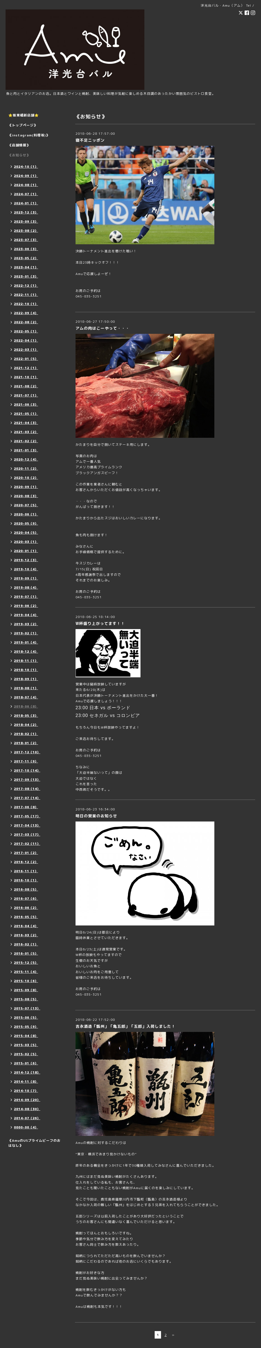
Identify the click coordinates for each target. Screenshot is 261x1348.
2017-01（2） (26, 853)
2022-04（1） (26, 340)
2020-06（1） (26, 514)
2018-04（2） (26, 725)
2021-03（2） (26, 432)
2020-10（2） (26, 477)
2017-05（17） (27, 816)
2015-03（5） (26, 1045)
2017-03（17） (27, 834)
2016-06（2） (26, 908)
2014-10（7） (26, 1090)
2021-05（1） (26, 413)
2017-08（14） (27, 789)
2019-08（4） (26, 587)
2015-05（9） (26, 1026)
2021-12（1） (26, 368)
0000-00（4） (26, 1127)
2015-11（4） (26, 972)
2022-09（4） (26, 313)
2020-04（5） (26, 532)
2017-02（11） (27, 843)
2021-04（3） (26, 423)
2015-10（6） (26, 981)
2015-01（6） (26, 1063)
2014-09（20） (27, 1100)
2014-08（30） (27, 1109)
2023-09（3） (26, 221)
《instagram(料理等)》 (28, 135)
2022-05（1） (26, 331)
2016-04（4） (26, 926)
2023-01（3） (26, 276)
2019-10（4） (26, 569)
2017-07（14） (27, 798)
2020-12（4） (26, 459)
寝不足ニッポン (90, 140)
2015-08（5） (26, 999)
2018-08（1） (26, 688)
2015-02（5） (26, 1054)
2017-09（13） (27, 779)
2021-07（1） (26, 395)
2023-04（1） (26, 267)
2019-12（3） (26, 560)
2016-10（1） (26, 880)
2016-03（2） (26, 935)
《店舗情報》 (19, 145)
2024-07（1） (26, 194)
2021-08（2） (26, 386)
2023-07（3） (26, 240)
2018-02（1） (26, 734)
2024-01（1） (26, 203)
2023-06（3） (26, 249)
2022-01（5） (26, 359)
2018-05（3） (26, 715)
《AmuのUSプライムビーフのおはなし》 (34, 1143)
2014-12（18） (27, 1072)
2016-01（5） (26, 953)
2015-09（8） (26, 990)
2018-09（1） (26, 679)
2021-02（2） (26, 441)
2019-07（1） (26, 596)
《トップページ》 (22, 125)
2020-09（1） (26, 487)
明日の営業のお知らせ (96, 815)
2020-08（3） (26, 496)
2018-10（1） (26, 670)
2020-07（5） (26, 505)
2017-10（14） (27, 770)
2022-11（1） (26, 295)
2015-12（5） (26, 962)
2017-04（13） (27, 825)
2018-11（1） (26, 660)
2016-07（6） (26, 898)
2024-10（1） (26, 166)
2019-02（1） (26, 633)
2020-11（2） (26, 468)
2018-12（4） (26, 651)
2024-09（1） (26, 176)
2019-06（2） (26, 606)
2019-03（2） (26, 624)
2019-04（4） (26, 615)
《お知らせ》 (19, 155)
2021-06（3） (26, 404)
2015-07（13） (27, 1008)
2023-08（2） (26, 230)
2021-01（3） (26, 450)
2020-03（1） (26, 542)
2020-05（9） (26, 523)
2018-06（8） (26, 706)
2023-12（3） (26, 212)
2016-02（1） (26, 944)
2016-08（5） (26, 889)
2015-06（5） (26, 1017)
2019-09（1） (26, 578)
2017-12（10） (27, 752)
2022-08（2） (26, 322)
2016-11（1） (26, 871)
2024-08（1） (26, 185)
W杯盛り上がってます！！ (100, 623)
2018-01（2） (26, 743)
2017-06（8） (26, 807)
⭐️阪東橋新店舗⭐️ (23, 115)
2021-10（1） (26, 377)
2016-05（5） (26, 917)
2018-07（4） (26, 697)
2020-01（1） (26, 551)
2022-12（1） (26, 285)
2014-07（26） (27, 1118)
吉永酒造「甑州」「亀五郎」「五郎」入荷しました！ (125, 1026)
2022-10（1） (26, 304)
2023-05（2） (26, 258)
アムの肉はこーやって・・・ (103, 328)
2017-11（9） (26, 761)
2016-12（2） (26, 862)
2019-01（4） (26, 642)
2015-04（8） (26, 1036)
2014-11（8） (26, 1081)
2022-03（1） (26, 349)
